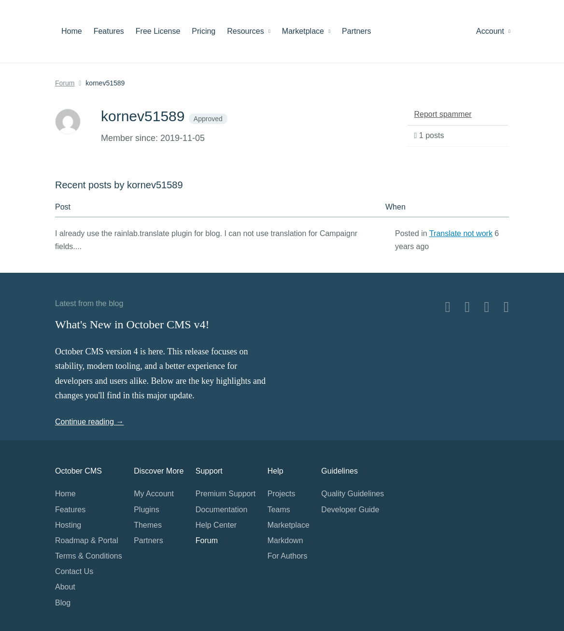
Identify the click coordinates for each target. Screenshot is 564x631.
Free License (158, 31)
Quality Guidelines (352, 494)
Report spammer (443, 114)
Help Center (216, 525)
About (65, 587)
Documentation (222, 509)
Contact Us (74, 571)
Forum (64, 83)
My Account (154, 494)
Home (71, 31)
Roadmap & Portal (86, 540)
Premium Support (226, 494)
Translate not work (461, 233)
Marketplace (306, 31)
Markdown (285, 540)
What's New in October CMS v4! (132, 324)
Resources (248, 31)
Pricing (203, 31)
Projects (282, 494)
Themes (148, 525)
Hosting (68, 525)
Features (109, 31)
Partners (356, 31)
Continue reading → (89, 422)
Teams (279, 509)
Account (493, 31)
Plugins (146, 509)
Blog (62, 603)
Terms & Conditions (88, 556)
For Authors (288, 556)
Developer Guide (350, 509)
